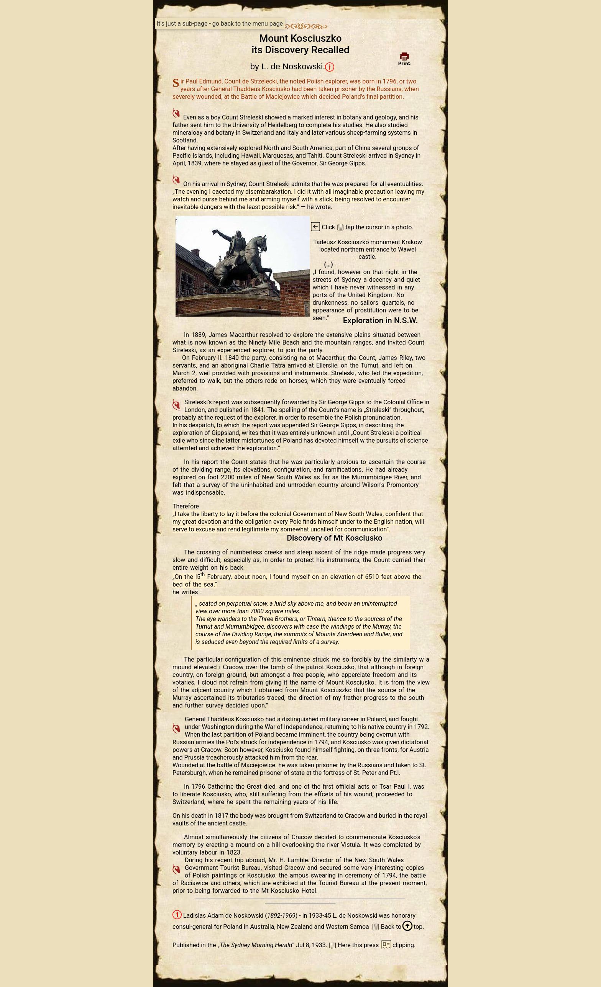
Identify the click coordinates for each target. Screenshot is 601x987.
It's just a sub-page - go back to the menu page (220, 23)
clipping (397, 945)
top (411, 926)
